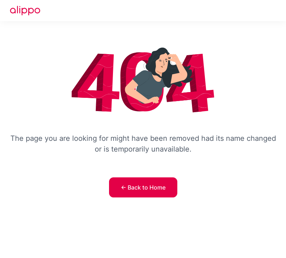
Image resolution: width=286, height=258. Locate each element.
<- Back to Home (143, 187)
